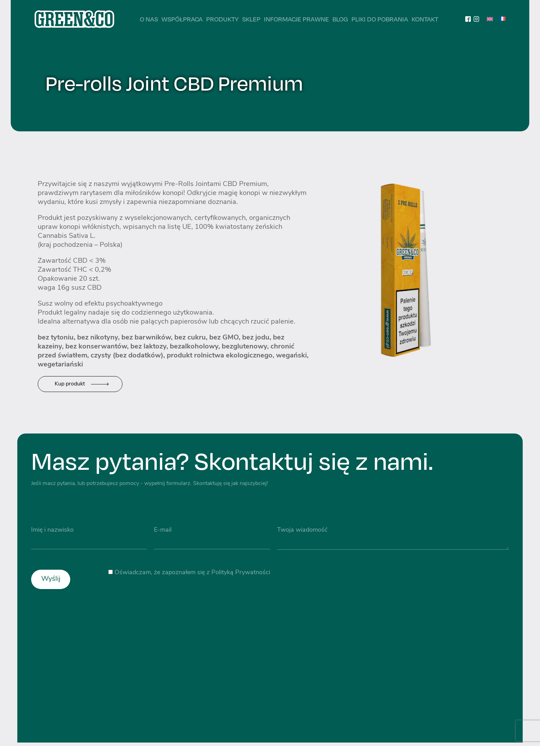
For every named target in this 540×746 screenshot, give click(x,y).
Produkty (222, 19)
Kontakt (425, 19)
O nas (149, 19)
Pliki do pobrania (379, 19)
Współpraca (182, 19)
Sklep (251, 19)
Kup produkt (70, 384)
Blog (340, 19)
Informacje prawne (296, 19)
